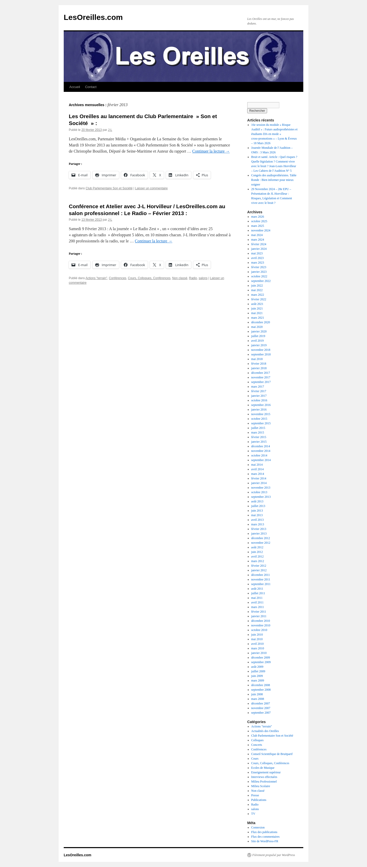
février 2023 (258, 267)
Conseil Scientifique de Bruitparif (272, 754)
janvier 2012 (259, 570)
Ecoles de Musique (262, 768)
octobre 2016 (259, 400)
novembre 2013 (260, 487)
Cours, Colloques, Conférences (149, 278)
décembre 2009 (260, 657)
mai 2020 (257, 327)
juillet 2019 (258, 336)
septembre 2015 (261, 423)
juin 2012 (257, 552)
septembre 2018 (261, 354)
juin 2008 (257, 694)
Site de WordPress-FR (264, 841)
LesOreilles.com (93, 17)
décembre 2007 (260, 703)
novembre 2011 (260, 579)
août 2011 (257, 588)
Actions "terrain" (96, 278)
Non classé (179, 278)
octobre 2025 (259, 221)
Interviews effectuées (264, 777)
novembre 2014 (260, 451)
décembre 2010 (260, 621)
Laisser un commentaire (151, 188)
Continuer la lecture (211, 151)
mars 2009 (257, 680)
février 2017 (258, 391)
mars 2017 (257, 386)
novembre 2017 (260, 377)
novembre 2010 (260, 625)
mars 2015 (257, 432)
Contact (91, 87)
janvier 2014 (259, 483)
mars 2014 (257, 474)
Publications (258, 800)
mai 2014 (257, 464)
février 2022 (258, 299)
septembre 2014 (261, 460)
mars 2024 (257, 239)
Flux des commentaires (265, 836)
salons (203, 278)
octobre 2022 (259, 276)
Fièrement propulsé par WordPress (273, 855)
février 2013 (258, 529)
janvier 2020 (259, 331)
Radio (193, 278)
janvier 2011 (259, 616)
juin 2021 (257, 308)
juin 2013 (257, 510)
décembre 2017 (260, 373)
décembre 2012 (260, 538)
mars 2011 (257, 607)
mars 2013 (257, 524)
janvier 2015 (259, 441)
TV (253, 813)
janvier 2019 (259, 345)
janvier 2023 (259, 272)
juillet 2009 (258, 671)
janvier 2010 (259, 653)
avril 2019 (257, 340)
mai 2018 (257, 359)
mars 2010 (257, 648)
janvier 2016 (259, 409)
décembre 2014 (260, 446)
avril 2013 (257, 520)
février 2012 (258, 565)
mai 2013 (257, 515)
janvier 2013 (259, 533)
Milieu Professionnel (264, 781)
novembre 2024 (260, 230)
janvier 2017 (259, 396)
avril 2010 (257, 644)
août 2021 (257, 304)
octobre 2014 (259, 455)
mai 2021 (257, 313)
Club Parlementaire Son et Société (109, 188)
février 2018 (258, 363)
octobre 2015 (259, 418)
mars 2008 (257, 699)
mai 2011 (257, 598)
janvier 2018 (259, 368)
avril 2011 (257, 602)
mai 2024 (257, 235)
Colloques (257, 740)
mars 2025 (257, 226)
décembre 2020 (260, 322)
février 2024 (258, 244)
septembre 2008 (261, 689)
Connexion (258, 827)
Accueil (74, 87)
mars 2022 (257, 294)
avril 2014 (257, 469)
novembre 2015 (260, 414)
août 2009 (257, 666)
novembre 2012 (260, 542)
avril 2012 (257, 556)
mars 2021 (257, 317)
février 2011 (258, 611)
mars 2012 (257, 561)
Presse (255, 795)
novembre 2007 (260, 708)
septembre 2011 (261, 584)
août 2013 (257, 501)
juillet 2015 (258, 428)
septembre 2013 (261, 497)
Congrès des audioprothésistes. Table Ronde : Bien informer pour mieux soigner (274, 180)
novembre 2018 (260, 350)
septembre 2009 (261, 662)
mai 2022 (257, 290)
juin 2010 (257, 634)
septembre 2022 (261, 281)
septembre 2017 (261, 382)
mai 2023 (257, 253)
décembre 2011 (260, 575)
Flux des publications (264, 832)
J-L (110, 130)
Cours (255, 758)
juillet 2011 (258, 593)
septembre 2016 (261, 405)
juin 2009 (257, 676)
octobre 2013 (259, 492)
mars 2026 (257, 216)
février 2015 (258, 437)
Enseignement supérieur (266, 772)
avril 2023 (257, 258)
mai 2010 (257, 639)
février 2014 (258, 478)
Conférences (117, 278)
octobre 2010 (259, 630)
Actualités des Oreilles (265, 731)
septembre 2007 (261, 712)
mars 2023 (257, 262)
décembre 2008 (260, 685)
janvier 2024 (259, 249)
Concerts (256, 745)
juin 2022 (257, 285)
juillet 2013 (258, 506)
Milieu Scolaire (260, 786)
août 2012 (257, 547)
